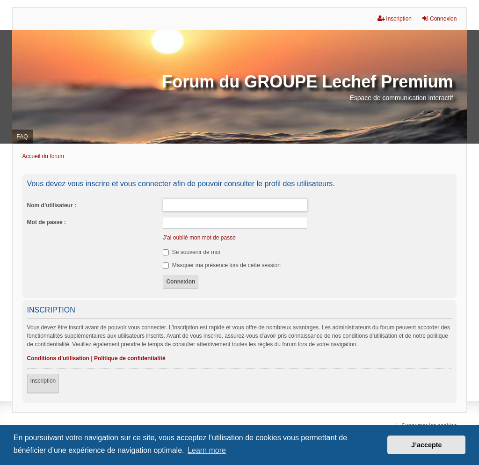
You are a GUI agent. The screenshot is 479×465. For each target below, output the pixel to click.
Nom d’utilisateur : (51, 205)
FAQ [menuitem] (22, 136)
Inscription (43, 381)
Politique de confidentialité (130, 358)
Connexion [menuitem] (439, 18)
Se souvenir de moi (191, 252)
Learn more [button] (207, 450)
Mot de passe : (46, 222)
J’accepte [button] (426, 445)
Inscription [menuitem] (394, 18)
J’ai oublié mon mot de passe (199, 237)
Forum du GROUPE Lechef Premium (307, 81)
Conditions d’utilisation (58, 358)
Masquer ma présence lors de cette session (221, 265)
